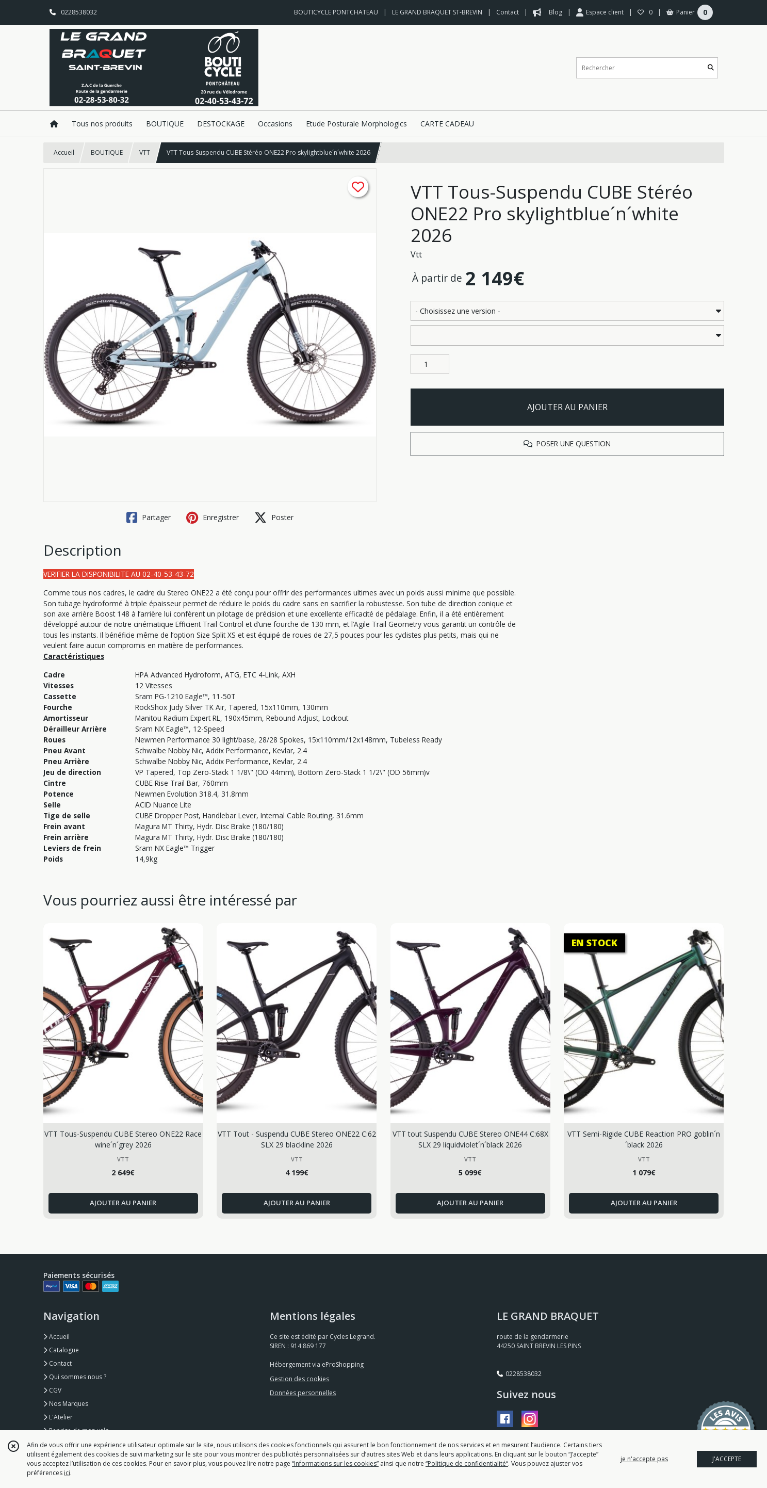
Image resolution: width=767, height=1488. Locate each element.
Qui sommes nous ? (74, 1376)
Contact (507, 12)
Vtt (416, 254)
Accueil (64, 152)
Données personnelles (303, 1392)
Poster (273, 517)
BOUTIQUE (107, 152)
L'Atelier (58, 1417)
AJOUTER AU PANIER (567, 407)
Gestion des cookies (299, 1378)
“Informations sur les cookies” (335, 1463)
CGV (52, 1390)
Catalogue (61, 1350)
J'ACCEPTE (726, 1458)
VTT (144, 152)
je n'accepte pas (644, 1458)
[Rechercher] (710, 68)
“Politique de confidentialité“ (467, 1463)
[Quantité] (430, 364)
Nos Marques (65, 1403)
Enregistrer (212, 517)
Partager (148, 517)
